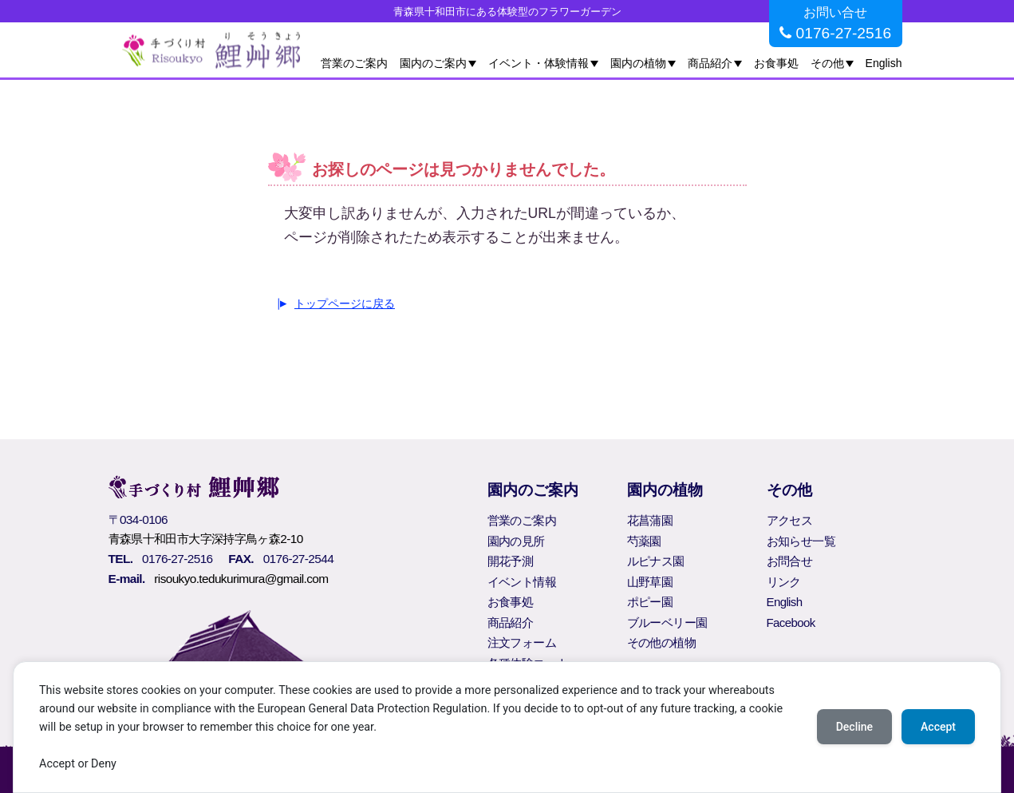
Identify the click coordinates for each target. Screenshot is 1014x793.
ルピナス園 (656, 561)
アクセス (790, 520)
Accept (938, 726)
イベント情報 (521, 582)
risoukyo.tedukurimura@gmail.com (241, 578)
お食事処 (776, 63)
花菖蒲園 (650, 520)
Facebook (791, 622)
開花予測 (510, 561)
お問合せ (790, 561)
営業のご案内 (354, 63)
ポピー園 (650, 602)
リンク (784, 582)
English (884, 63)
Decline (854, 726)
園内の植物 (638, 63)
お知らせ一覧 (801, 541)
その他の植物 (661, 642)
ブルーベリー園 (667, 622)
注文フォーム (521, 642)
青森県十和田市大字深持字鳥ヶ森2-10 (206, 538)
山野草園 (650, 582)
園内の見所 (516, 541)
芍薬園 (644, 541)
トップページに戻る (344, 303)
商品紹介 (710, 63)
